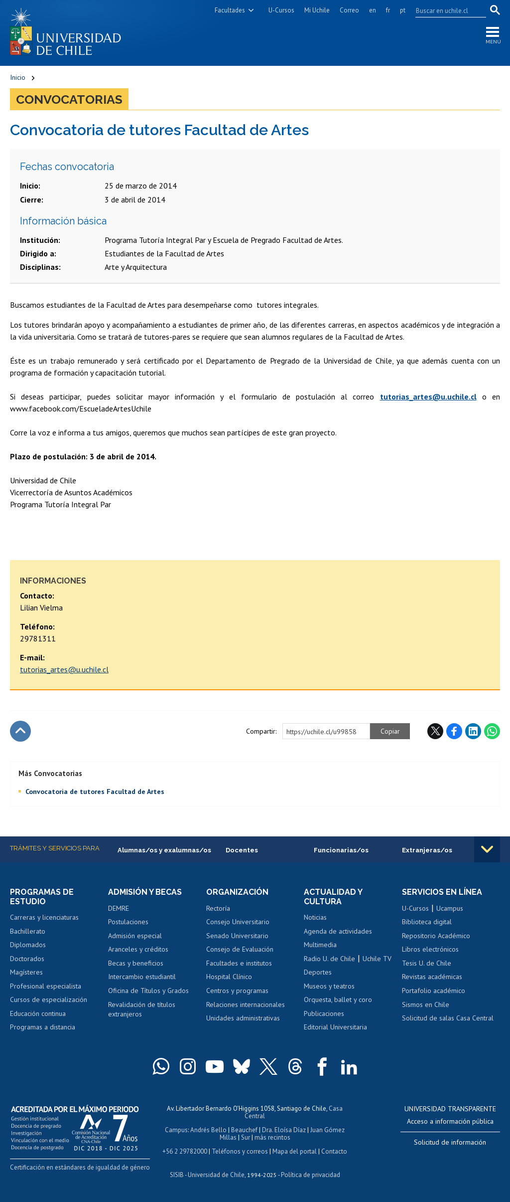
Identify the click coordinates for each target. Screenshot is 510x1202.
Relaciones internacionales (245, 1004)
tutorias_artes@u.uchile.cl (64, 669)
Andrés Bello (208, 1130)
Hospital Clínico (229, 976)
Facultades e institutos (239, 963)
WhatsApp (492, 731)
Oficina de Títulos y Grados (148, 990)
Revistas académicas (432, 976)
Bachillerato (27, 931)
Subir (20, 731)
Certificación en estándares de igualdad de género (80, 1167)
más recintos (272, 1137)
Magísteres (26, 972)
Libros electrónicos (430, 949)
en (372, 10)
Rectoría (218, 908)
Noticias (315, 917)
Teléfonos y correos (240, 1151)
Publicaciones (324, 1013)
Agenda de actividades (338, 931)
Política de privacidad (310, 1175)
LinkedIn (473, 731)
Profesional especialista (45, 986)
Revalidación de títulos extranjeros (141, 1009)
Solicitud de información (450, 1142)
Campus (176, 1130)
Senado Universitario (237, 935)
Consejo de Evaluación (239, 949)
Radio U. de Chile (329, 958)
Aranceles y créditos (138, 949)
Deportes (318, 972)
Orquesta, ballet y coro (338, 999)
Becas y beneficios (135, 963)
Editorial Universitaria (335, 1026)
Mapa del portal (294, 1151)
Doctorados (27, 958)
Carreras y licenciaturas (44, 917)
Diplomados (28, 944)
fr (388, 10)
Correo (349, 10)
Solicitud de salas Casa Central (448, 1017)
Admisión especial (135, 935)
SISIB (177, 1175)
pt (402, 10)
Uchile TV (377, 958)
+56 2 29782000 (184, 1151)
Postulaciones (128, 921)
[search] (444, 10)
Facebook (454, 731)
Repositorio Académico (436, 935)
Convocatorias (69, 99)
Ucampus (449, 908)
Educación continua (38, 1013)
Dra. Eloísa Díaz (284, 1130)
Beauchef (244, 1130)
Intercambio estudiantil (142, 976)
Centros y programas (237, 990)
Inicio (17, 77)
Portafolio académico (433, 990)
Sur (245, 1137)
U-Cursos (281, 10)
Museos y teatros (329, 986)
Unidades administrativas (243, 1017)
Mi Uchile (317, 10)
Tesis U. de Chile (426, 963)
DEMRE (118, 908)
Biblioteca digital (427, 921)
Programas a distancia (42, 1026)
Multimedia (320, 944)
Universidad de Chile (216, 1175)
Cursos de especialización (48, 999)
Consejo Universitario (237, 921)
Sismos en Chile (425, 1004)
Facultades (230, 10)
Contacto (334, 1151)
